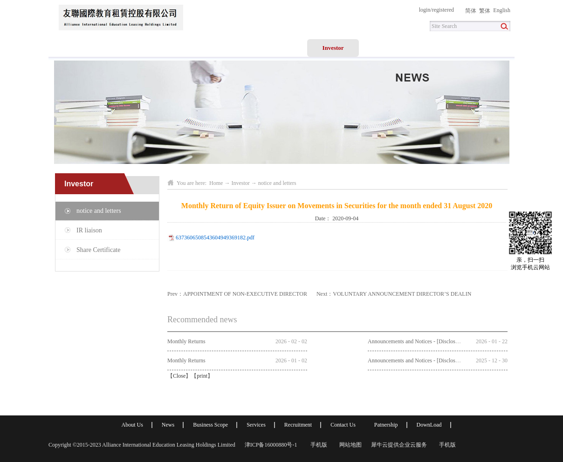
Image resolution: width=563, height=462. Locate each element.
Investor (240, 183)
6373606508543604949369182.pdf (215, 237)
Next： (393, 294)
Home (74, 47)
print (202, 376)
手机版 (317, 445)
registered (443, 10)
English (501, 10)
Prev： (237, 294)
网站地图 (349, 445)
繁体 (484, 10)
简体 (470, 10)
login (425, 10)
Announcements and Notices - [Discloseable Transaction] (432, 341)
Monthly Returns (186, 341)
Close (179, 376)
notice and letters (277, 183)
